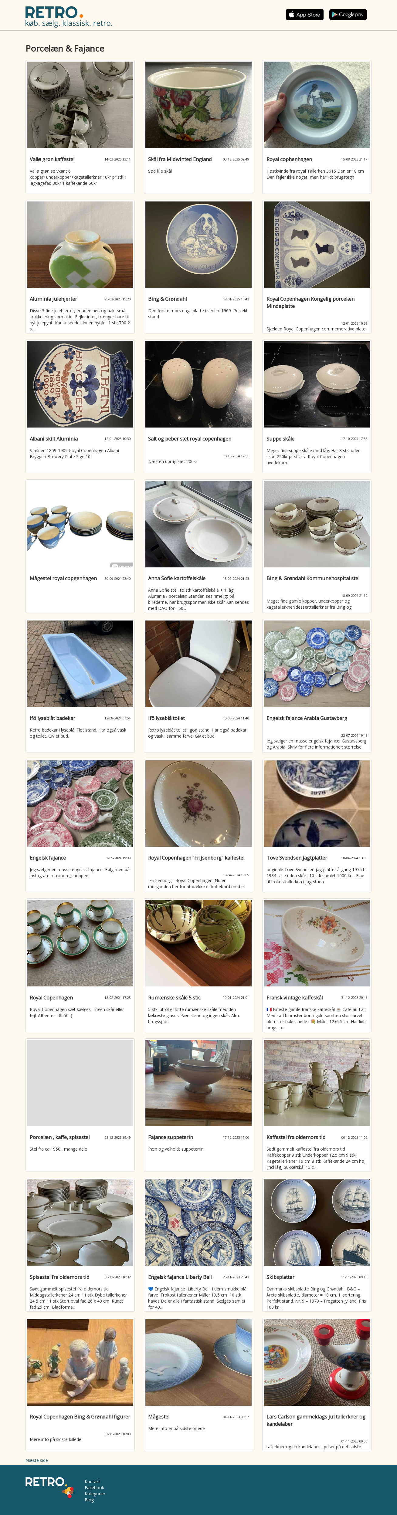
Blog (89, 1500)
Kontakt (92, 1481)
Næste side (36, 1460)
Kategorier (95, 1493)
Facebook (94, 1487)
